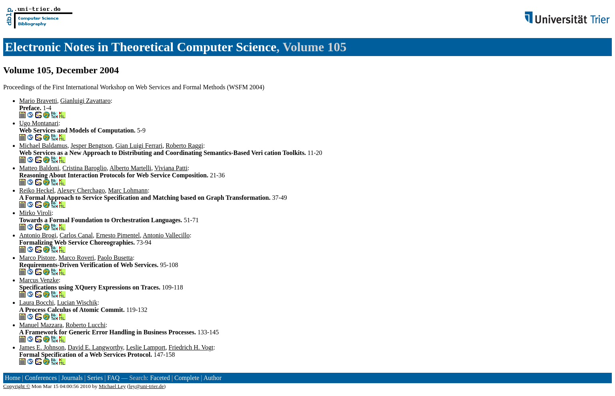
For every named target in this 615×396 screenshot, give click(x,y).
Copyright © (16, 386)
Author (213, 377)
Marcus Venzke (39, 280)
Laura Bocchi (36, 302)
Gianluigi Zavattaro (85, 100)
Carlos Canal (76, 235)
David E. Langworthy (95, 347)
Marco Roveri (76, 257)
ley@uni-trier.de (146, 386)
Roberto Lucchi (86, 325)
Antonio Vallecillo (166, 235)
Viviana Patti (171, 168)
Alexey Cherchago (81, 190)
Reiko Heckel (36, 190)
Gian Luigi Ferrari (139, 145)
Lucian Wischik (77, 302)
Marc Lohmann (128, 190)
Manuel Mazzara (40, 325)
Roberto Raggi (184, 145)
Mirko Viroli (35, 212)
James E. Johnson (41, 347)
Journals (71, 377)
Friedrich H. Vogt (191, 347)
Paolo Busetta (115, 257)
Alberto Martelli (130, 168)
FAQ (113, 377)
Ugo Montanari (38, 123)
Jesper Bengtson (91, 145)
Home (12, 377)
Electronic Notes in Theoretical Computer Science (140, 47)
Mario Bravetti (38, 100)
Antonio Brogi (37, 235)
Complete (186, 377)
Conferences (41, 377)
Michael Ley (112, 386)
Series (95, 377)
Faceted (160, 377)
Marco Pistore (37, 257)
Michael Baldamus (43, 145)
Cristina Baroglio (84, 168)
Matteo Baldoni (39, 168)
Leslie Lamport (145, 347)
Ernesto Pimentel (118, 235)
